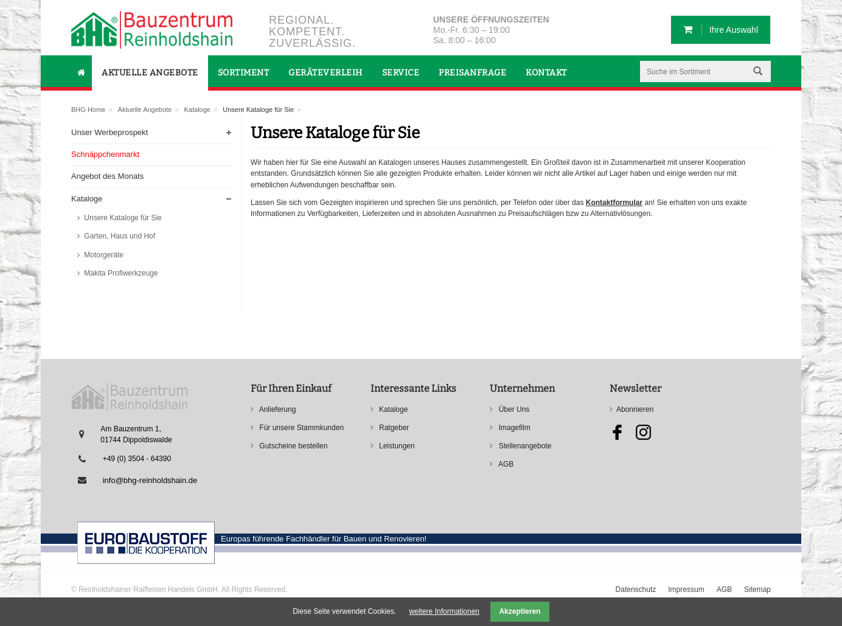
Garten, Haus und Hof (118, 236)
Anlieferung (276, 409)
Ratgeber (393, 427)
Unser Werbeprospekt (109, 132)
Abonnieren (634, 409)
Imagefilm (513, 427)
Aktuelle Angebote (145, 109)
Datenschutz (636, 589)
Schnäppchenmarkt (105, 154)
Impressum (686, 589)
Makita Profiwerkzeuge (120, 273)
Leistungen (396, 446)
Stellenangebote (523, 446)
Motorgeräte (103, 255)
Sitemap (757, 589)
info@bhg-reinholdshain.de (150, 480)
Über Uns (512, 409)
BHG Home (88, 109)
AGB (504, 464)
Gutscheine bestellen (292, 446)
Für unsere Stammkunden (300, 427)
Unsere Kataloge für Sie (122, 218)
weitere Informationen (444, 611)
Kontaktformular (614, 202)
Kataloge (197, 109)
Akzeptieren (519, 611)
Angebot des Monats (107, 176)
